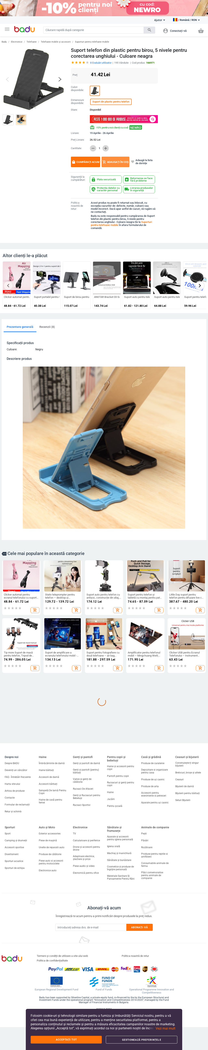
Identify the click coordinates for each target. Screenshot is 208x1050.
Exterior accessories (50, 833)
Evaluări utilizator (101, 62)
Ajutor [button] (159, 20)
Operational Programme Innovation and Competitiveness (151, 991)
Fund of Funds (104, 989)
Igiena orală (113, 846)
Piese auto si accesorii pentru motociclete (51, 862)
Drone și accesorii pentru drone (86, 848)
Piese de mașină (48, 840)
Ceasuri (179, 779)
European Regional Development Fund (56, 989)
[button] (7, 29)
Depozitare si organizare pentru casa (154, 771)
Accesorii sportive (14, 847)
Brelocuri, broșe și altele (188, 772)
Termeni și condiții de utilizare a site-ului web (62, 955)
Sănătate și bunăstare (119, 860)
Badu (4, 42)
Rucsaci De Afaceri (83, 788)
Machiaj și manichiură (119, 853)
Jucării (111, 799)
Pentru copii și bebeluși (116, 758)
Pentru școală (114, 806)
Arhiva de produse (15, 790)
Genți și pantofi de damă (86, 763)
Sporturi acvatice (14, 861)
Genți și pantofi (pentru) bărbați (86, 771)
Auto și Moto (47, 827)
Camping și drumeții (16, 840)
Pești (144, 833)
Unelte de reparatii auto (51, 847)
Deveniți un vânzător (16, 770)
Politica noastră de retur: (77, 205)
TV (74, 833)
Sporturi (10, 827)
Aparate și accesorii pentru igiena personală (120, 838)
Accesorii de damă (49, 777)
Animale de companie (155, 827)
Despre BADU (12, 763)
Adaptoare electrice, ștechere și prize (83, 858)
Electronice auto (47, 870)
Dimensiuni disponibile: (77, 102)
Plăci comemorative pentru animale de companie (152, 875)
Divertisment (11, 854)
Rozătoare (146, 847)
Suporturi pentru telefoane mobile (92, 42)
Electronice (16, 42)
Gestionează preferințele (141, 1039)
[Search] (93, 30)
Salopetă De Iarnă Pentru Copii (52, 792)
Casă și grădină (151, 757)
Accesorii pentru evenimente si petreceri (153, 794)
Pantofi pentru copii (118, 776)
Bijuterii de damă (184, 786)
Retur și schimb (13, 811)
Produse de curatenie (152, 763)
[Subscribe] (90, 927)
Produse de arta (150, 786)
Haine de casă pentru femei (50, 801)
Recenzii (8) (47, 326)
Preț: (75, 74)
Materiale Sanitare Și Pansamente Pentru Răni (120, 877)
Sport (8, 833)
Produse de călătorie (50, 854)
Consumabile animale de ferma (155, 864)
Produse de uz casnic (153, 779)
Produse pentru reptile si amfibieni (154, 855)
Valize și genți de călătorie (82, 780)
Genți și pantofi (83, 757)
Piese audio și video (84, 866)
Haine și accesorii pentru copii (120, 768)
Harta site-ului (12, 784)
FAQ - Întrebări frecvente (18, 777)
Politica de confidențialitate (52, 960)
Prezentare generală (20, 326)
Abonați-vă (139, 927)
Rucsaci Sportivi (81, 805)
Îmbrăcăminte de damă (52, 763)
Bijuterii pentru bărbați (187, 793)
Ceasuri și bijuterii (187, 757)
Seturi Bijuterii (182, 800)
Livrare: (75, 133)
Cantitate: (76, 148)
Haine (43, 757)
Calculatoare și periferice (86, 840)
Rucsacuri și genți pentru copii (120, 784)
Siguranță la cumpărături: (78, 178)
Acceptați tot (66, 1039)
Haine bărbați (46, 770)
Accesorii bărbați (48, 784)
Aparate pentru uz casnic (155, 802)
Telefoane (32, 42)
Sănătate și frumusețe (114, 829)
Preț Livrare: (77, 139)
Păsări (144, 840)
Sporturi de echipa (15, 868)
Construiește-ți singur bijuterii (187, 764)
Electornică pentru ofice (86, 872)
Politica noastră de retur (135, 955)
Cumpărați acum (85, 162)
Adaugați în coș (115, 162)
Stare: (74, 109)
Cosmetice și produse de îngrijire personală (120, 868)
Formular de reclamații (17, 804)
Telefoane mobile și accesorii (56, 42)
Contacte (10, 797)
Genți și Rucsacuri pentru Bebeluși (86, 797)
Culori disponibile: (77, 89)
